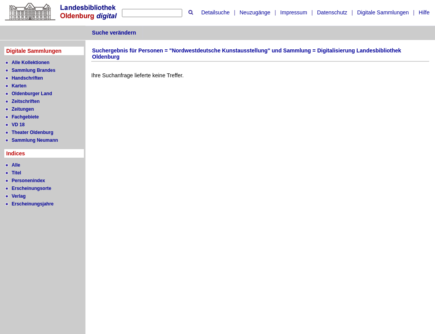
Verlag (19, 196)
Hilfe (424, 12)
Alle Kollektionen (30, 62)
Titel (16, 173)
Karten (19, 86)
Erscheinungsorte (31, 188)
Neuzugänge (255, 12)
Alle (16, 165)
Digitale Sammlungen (383, 12)
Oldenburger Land (32, 93)
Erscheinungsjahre (33, 204)
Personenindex (28, 180)
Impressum (293, 12)
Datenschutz (332, 12)
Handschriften (27, 78)
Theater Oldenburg (32, 132)
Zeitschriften (26, 101)
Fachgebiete (25, 117)
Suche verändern (114, 33)
